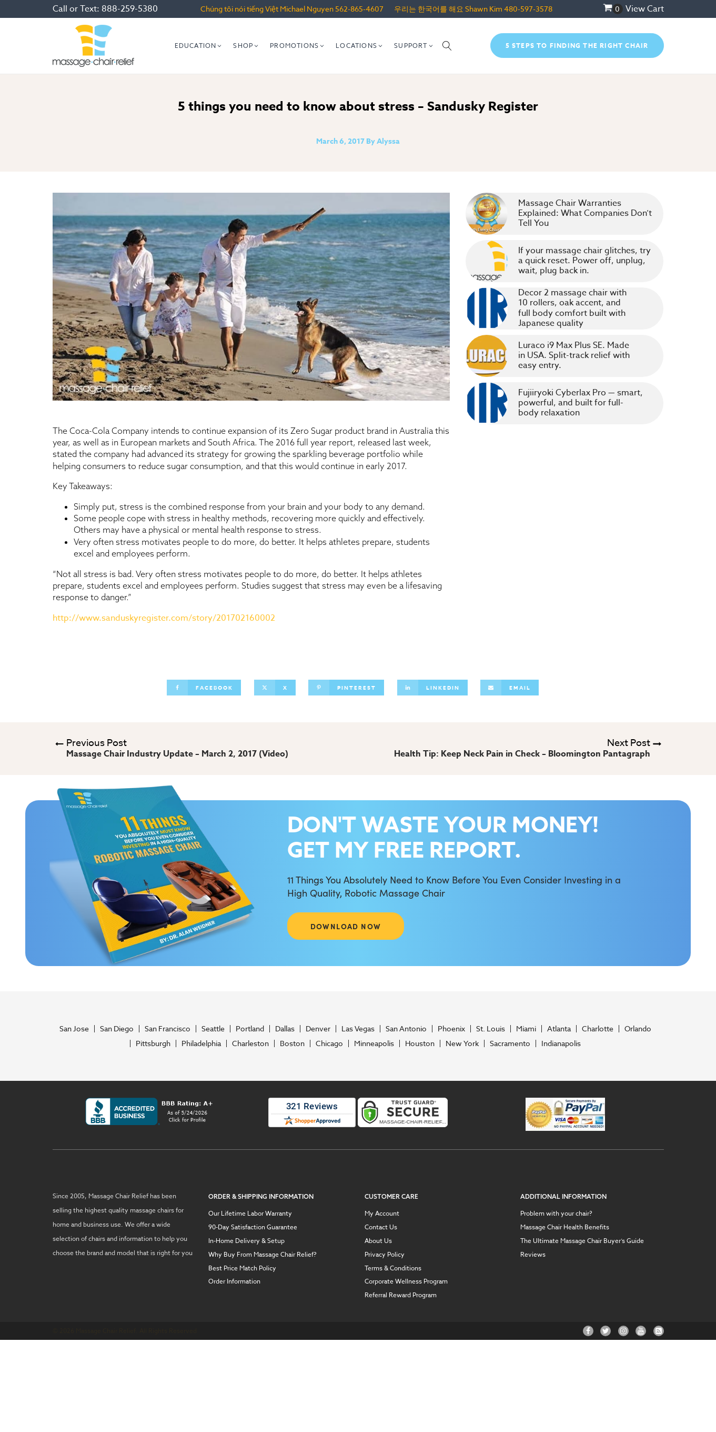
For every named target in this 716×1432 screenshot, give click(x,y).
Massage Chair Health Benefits (564, 1227)
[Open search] (447, 46)
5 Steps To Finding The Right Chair (577, 45)
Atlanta (559, 1028)
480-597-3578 (528, 9)
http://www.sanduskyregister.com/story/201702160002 (164, 618)
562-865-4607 (359, 9)
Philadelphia (201, 1043)
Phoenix (451, 1028)
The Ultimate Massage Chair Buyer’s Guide (582, 1241)
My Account (382, 1213)
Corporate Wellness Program (406, 1281)
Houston (420, 1043)
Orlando (637, 1028)
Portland (250, 1028)
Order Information (234, 1281)
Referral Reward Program (401, 1295)
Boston (292, 1043)
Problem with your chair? (556, 1213)
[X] (275, 687)
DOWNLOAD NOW (345, 926)
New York (462, 1043)
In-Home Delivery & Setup (246, 1241)
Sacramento (510, 1043)
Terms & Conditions (393, 1268)
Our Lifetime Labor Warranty (250, 1213)
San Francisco (167, 1028)
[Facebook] (204, 687)
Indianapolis (561, 1043)
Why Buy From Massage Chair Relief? (262, 1254)
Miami (526, 1028)
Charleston (250, 1043)
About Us (378, 1241)
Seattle (213, 1028)
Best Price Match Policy (242, 1268)
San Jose (74, 1028)
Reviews (533, 1254)
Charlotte (597, 1028)
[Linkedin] (432, 687)
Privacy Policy (385, 1254)
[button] (198, 45)
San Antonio (406, 1028)
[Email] (509, 687)
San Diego (117, 1028)
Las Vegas (358, 1028)
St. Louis (490, 1028)
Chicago (329, 1043)
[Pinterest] (346, 687)
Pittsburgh (153, 1043)
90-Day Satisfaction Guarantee (252, 1227)
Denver (318, 1028)
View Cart (645, 9)
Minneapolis (374, 1043)
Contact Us (381, 1227)
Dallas (285, 1028)
